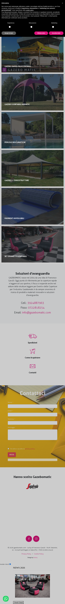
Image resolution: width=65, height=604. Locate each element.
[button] (62, 3)
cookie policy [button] (30, 10)
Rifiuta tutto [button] (41, 33)
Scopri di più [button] (9, 33)
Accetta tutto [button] (56, 33)
